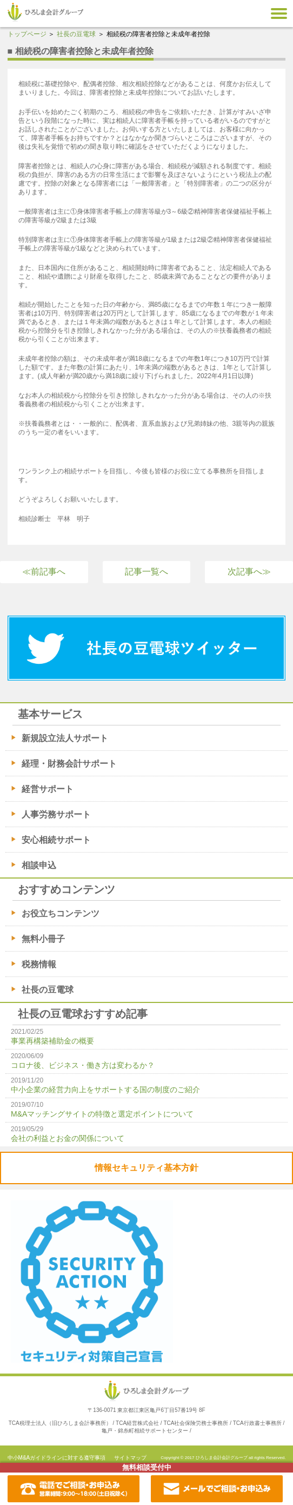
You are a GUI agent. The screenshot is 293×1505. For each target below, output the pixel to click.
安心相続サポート (56, 839)
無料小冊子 (43, 938)
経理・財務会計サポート (69, 763)
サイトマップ (130, 1458)
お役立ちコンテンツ (60, 913)
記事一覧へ (146, 571)
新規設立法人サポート (65, 738)
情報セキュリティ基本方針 (146, 1167)
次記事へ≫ (249, 571)
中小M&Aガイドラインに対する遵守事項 (57, 1458)
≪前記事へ (43, 571)
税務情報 (39, 964)
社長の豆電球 (76, 34)
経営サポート (48, 789)
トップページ (27, 34)
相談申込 (39, 865)
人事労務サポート (56, 814)
